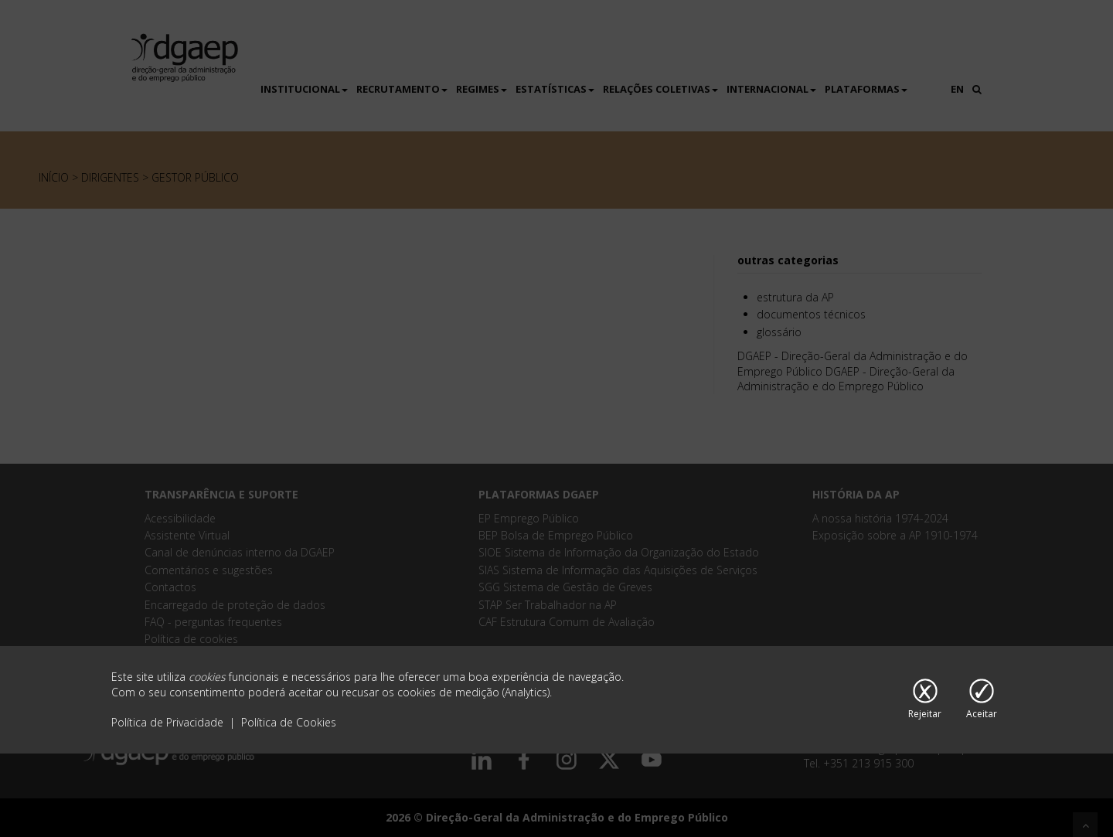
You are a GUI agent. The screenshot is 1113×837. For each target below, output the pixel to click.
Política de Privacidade (168, 722)
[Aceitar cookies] (982, 700)
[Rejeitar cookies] (925, 700)
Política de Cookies (288, 722)
